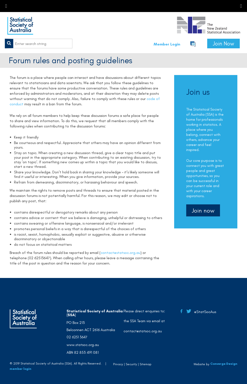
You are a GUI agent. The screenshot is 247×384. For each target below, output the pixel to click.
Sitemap (145, 364)
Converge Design (223, 363)
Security (131, 364)
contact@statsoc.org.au (120, 252)
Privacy (118, 364)
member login (20, 369)
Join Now (223, 43)
